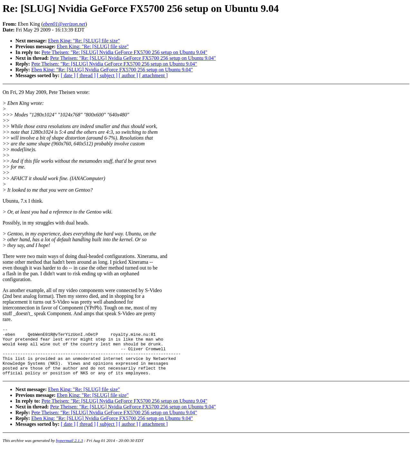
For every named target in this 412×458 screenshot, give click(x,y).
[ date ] (68, 75)
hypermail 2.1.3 (69, 450)
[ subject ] (107, 75)
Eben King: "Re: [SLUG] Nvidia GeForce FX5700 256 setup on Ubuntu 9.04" (112, 69)
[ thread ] (86, 75)
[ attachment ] (153, 75)
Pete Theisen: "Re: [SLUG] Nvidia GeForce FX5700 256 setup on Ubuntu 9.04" (124, 52)
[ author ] (128, 75)
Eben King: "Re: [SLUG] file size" (84, 40)
